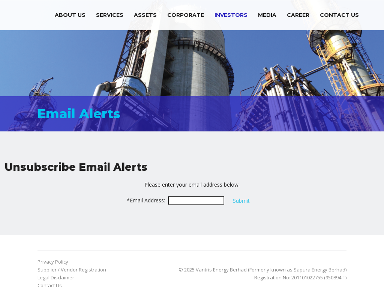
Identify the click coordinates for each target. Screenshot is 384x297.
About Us (70, 15)
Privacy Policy (53, 261)
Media (267, 15)
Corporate (185, 15)
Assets (145, 15)
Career (298, 15)
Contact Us (339, 15)
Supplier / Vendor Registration (72, 269)
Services (109, 15)
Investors (231, 15)
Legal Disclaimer (56, 277)
